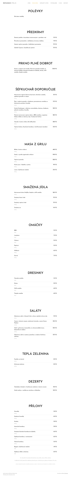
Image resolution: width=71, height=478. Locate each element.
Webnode (66, 473)
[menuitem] (29, 3)
